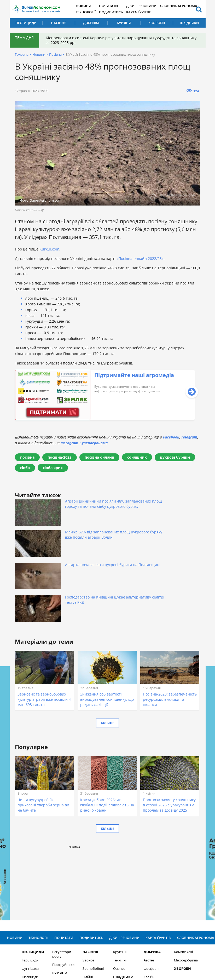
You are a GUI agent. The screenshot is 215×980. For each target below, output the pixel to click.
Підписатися (162, 920)
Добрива (91, 22)
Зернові (86, 877)
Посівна (55, 54)
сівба (25, 467)
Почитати (112, 6)
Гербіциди (27, 877)
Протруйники (60, 881)
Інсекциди (27, 893)
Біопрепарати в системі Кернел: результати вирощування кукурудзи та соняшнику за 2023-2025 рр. (112, 40)
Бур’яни (124, 22)
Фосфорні (148, 885)
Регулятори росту (58, 870)
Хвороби (156, 22)
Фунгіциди (27, 885)
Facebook (171, 437)
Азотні (146, 877)
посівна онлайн (99, 457)
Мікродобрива (183, 877)
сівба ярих (53, 467)
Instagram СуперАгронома (84, 442)
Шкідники (189, 22)
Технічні (116, 877)
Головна (21, 54)
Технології (88, 12)
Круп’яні (116, 868)
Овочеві (116, 885)
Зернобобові (90, 885)
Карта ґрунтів (143, 12)
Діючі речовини (145, 6)
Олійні (85, 893)
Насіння (58, 22)
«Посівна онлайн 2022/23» (140, 258)
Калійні (146, 893)
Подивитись (114, 12)
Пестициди (26, 22)
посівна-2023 (60, 457)
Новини (86, 6)
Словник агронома (183, 6)
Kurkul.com (49, 249)
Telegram (189, 437)
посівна (27, 457)
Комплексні (180, 868)
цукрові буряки (175, 457)
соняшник (137, 457)
